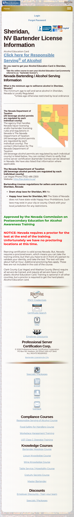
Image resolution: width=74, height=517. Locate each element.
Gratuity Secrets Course (36, 475)
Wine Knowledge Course (37, 462)
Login (37, 16)
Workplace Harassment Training (37, 433)
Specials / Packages (37, 373)
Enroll (37, 384)
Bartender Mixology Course (37, 449)
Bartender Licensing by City (37, 357)
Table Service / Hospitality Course (37, 468)
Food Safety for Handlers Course (37, 427)
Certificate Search (37, 311)
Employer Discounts (37, 335)
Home (7, 8)
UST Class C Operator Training (37, 439)
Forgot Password (37, 20)
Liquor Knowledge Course (37, 455)
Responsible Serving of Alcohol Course (36, 420)
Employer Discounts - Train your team (37, 494)
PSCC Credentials (37, 298)
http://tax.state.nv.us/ (24, 179)
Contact (37, 407)
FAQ (37, 323)
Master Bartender (37, 481)
